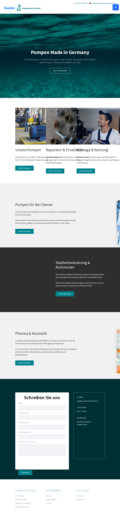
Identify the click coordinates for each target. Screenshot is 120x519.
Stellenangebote (51, 500)
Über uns (49, 496)
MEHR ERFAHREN (24, 168)
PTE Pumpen (19, 496)
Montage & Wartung (22, 507)
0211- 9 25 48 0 (82, 3)
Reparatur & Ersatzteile (23, 503)
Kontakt (48, 503)
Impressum (80, 496)
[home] (21, 7)
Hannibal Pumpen (21, 500)
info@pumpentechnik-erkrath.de (104, 3)
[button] (116, 7)
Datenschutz (81, 500)
